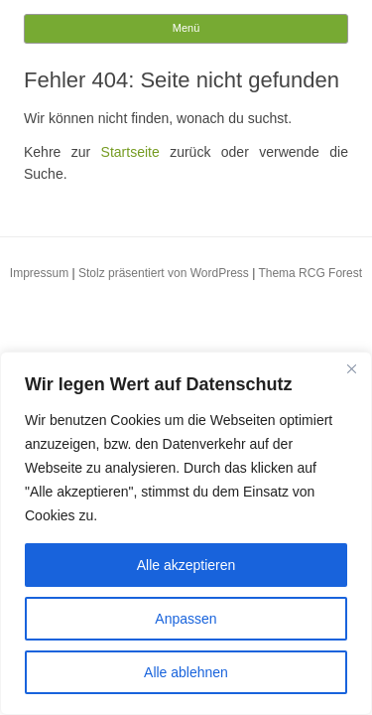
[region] (186, 533)
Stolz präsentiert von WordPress (163, 273)
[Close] (351, 368)
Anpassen (185, 619)
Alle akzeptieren (186, 565)
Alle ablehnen (186, 672)
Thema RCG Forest (310, 273)
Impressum (39, 273)
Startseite (130, 152)
